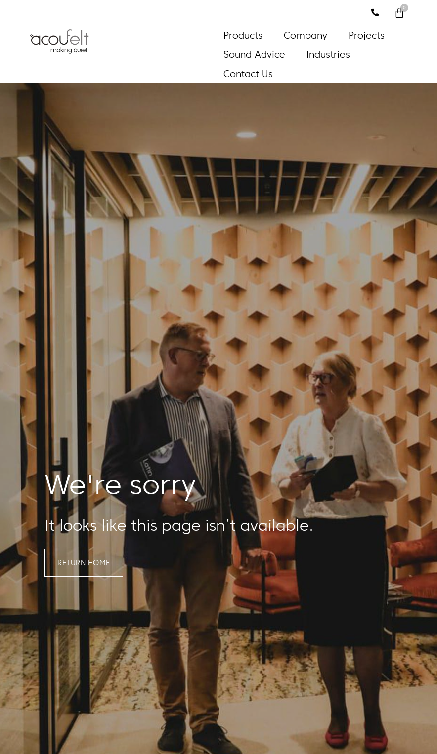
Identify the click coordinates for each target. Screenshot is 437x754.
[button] (248, 35)
